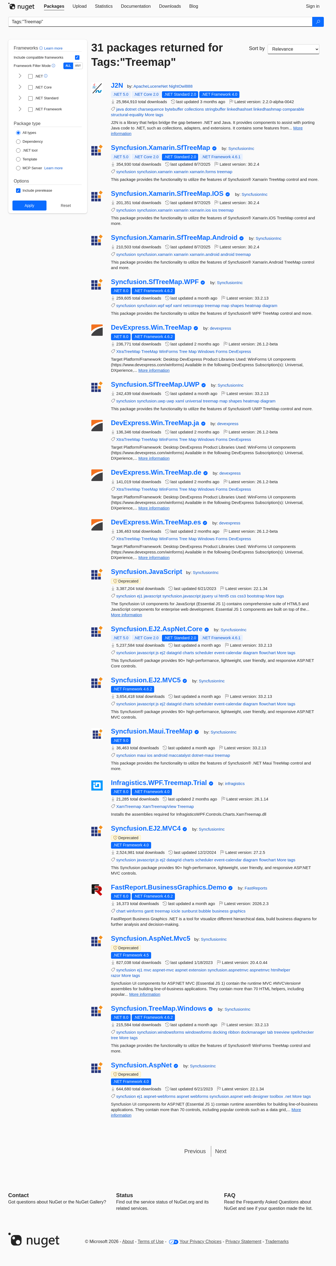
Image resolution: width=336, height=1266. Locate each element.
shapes (237, 305)
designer (261, 1096)
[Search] (318, 22)
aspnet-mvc (163, 970)
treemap (224, 171)
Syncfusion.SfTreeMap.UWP (155, 384)
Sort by (257, 48)
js (157, 652)
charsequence (151, 109)
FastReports (256, 888)
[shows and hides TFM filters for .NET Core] (20, 87)
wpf (169, 305)
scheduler (204, 652)
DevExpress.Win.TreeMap (151, 327)
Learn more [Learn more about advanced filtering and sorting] (53, 48)
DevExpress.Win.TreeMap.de (156, 472)
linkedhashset (239, 109)
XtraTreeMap (128, 351)
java (120, 109)
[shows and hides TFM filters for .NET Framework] (20, 109)
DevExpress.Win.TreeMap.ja (155, 423)
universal (193, 401)
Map (192, 351)
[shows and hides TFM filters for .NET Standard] (20, 98)
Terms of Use (151, 1241)
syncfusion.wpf (150, 305)
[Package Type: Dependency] (29, 141)
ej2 (163, 652)
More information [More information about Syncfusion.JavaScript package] (126, 614)
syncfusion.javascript (181, 596)
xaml (177, 305)
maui (141, 755)
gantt (149, 911)
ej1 (140, 596)
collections (194, 109)
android (227, 254)
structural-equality (127, 114)
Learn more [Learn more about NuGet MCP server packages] (53, 168)
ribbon (234, 1032)
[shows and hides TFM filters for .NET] (20, 76)
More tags (154, 114)
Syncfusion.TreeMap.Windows (158, 1008)
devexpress (220, 328)
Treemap (185, 806)
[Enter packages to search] (160, 22)
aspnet (181, 970)
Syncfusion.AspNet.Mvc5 (150, 938)
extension (197, 970)
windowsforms (198, 1032)
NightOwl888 (181, 86)
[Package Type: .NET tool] (27, 150)
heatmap (253, 305)
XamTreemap (128, 806)
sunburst (190, 911)
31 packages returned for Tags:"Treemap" (157, 54)
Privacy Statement (243, 1241)
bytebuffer (174, 109)
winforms (134, 911)
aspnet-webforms (159, 1096)
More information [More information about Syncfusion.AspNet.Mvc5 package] (145, 994)
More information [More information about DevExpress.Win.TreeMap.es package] (154, 557)
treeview (282, 1032)
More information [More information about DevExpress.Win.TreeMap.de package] (154, 508)
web (248, 1096)
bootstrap (256, 596)
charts (188, 652)
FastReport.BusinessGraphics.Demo (168, 887)
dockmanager (253, 1032)
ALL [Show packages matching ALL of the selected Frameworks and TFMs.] (68, 65)
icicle (175, 911)
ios (214, 210)
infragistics (235, 783)
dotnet (131, 109)
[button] (41, 48)
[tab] (54, 6)
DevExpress (240, 351)
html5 (224, 596)
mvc (147, 970)
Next (220, 1151)
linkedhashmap (267, 109)
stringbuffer (215, 109)
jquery (207, 596)
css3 (241, 596)
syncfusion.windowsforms (160, 1032)
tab (270, 1032)
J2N (117, 85)
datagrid (174, 652)
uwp (170, 401)
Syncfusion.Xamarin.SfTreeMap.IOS (167, 194)
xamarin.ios (200, 210)
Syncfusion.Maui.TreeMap (152, 731)
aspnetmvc (260, 970)
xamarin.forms (203, 171)
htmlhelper (280, 970)
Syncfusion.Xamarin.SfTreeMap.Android (174, 238)
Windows (206, 351)
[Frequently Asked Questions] (230, 1195)
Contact (18, 1195)
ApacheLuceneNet (151, 86)
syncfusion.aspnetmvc (228, 970)
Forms (222, 351)
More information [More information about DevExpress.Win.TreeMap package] (154, 370)
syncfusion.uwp (151, 401)
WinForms (168, 351)
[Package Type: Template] (27, 159)
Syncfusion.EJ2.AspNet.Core (157, 629)
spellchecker (302, 1032)
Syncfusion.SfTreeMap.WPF (155, 282)
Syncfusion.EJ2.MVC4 (146, 828)
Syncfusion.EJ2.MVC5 (146, 680)
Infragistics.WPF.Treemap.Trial (159, 783)
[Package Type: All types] (26, 132)
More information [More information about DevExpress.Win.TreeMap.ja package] (154, 458)
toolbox (276, 1096)
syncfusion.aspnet (226, 1096)
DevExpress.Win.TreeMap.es (156, 522)
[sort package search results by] (294, 49)
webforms (199, 1096)
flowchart (267, 652)
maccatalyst (179, 755)
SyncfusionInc (241, 148)
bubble (205, 911)
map (225, 305)
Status (124, 1195)
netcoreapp (193, 305)
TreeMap (149, 351)
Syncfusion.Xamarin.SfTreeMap (160, 148)
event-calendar (228, 652)
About (128, 1241)
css (233, 596)
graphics (237, 911)
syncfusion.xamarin (154, 171)
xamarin (181, 171)
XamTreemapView (159, 806)
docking (220, 1032)
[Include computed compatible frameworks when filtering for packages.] (77, 57)
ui (216, 596)
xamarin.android (204, 254)
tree (114, 1037)
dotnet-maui (203, 755)
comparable (293, 109)
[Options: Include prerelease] (34, 190)
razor (115, 975)
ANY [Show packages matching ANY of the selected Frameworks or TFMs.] (78, 65)
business (220, 911)
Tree (183, 351)
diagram (269, 305)
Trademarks (277, 1241)
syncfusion (126, 171)
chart (120, 911)
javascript (152, 596)
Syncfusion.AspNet (141, 1065)
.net (287, 1096)
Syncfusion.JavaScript (146, 572)
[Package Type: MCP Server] (29, 168)
